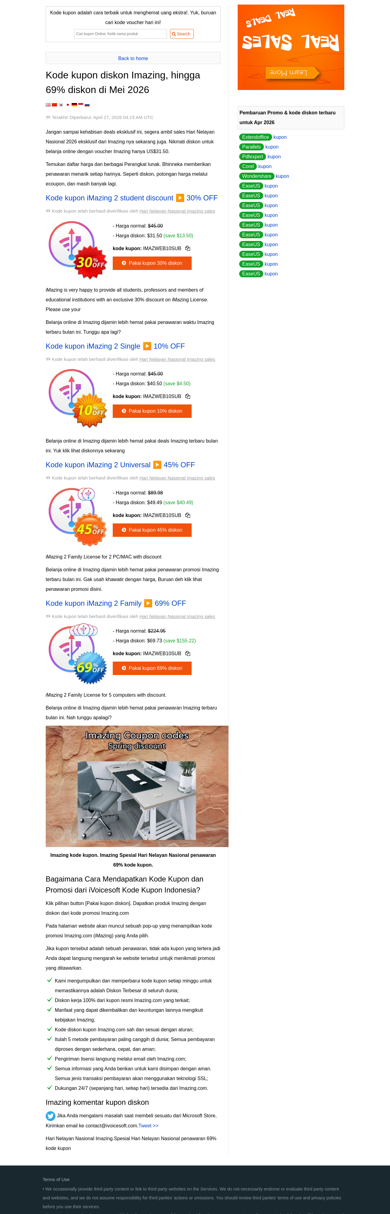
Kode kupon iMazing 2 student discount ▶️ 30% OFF (132, 198)
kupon (263, 137)
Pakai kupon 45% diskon (151, 530)
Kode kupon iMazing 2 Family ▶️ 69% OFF (116, 603)
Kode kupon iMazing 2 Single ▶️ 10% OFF (115, 346)
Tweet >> (148, 1125)
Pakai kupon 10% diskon (151, 411)
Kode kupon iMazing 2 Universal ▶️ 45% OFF (120, 465)
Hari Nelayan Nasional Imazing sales (177, 211)
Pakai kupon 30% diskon (151, 263)
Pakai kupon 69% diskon (151, 668)
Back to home (133, 58)
